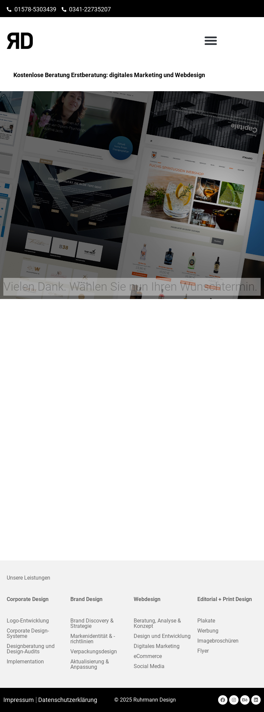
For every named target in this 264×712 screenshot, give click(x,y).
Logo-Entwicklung (28, 620)
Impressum (18, 700)
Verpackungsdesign (93, 651)
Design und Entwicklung (162, 636)
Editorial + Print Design (224, 599)
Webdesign (147, 599)
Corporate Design (28, 599)
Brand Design (86, 599)
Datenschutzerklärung (67, 700)
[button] (247, 41)
